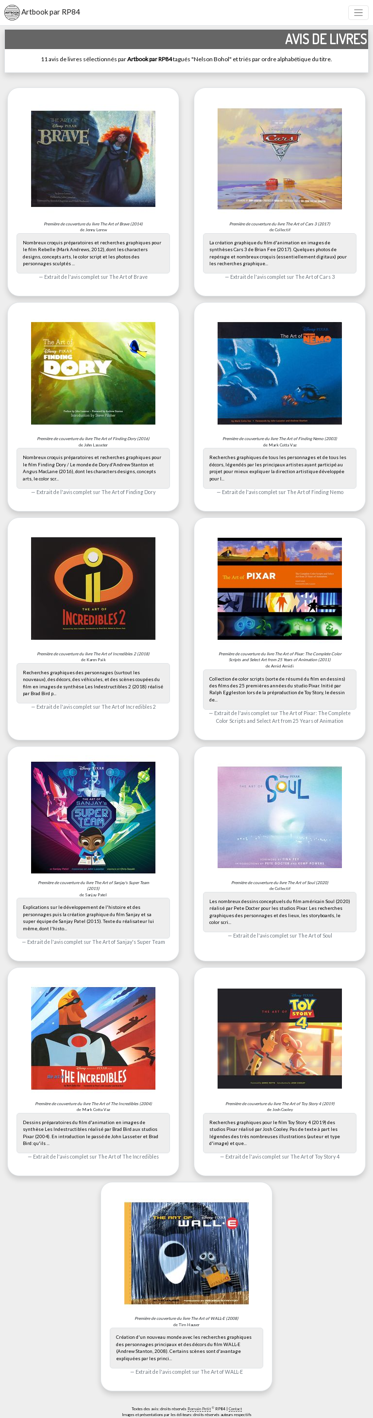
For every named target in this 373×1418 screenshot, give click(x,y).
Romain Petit (199, 1408)
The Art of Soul (315, 936)
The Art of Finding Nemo (315, 492)
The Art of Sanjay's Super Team (128, 942)
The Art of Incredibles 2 (129, 707)
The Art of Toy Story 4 (314, 1157)
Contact (235, 1408)
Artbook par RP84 (42, 12)
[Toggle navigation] (358, 12)
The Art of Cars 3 (315, 277)
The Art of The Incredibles (128, 1157)
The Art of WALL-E (222, 1372)
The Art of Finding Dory (128, 492)
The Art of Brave (128, 277)
